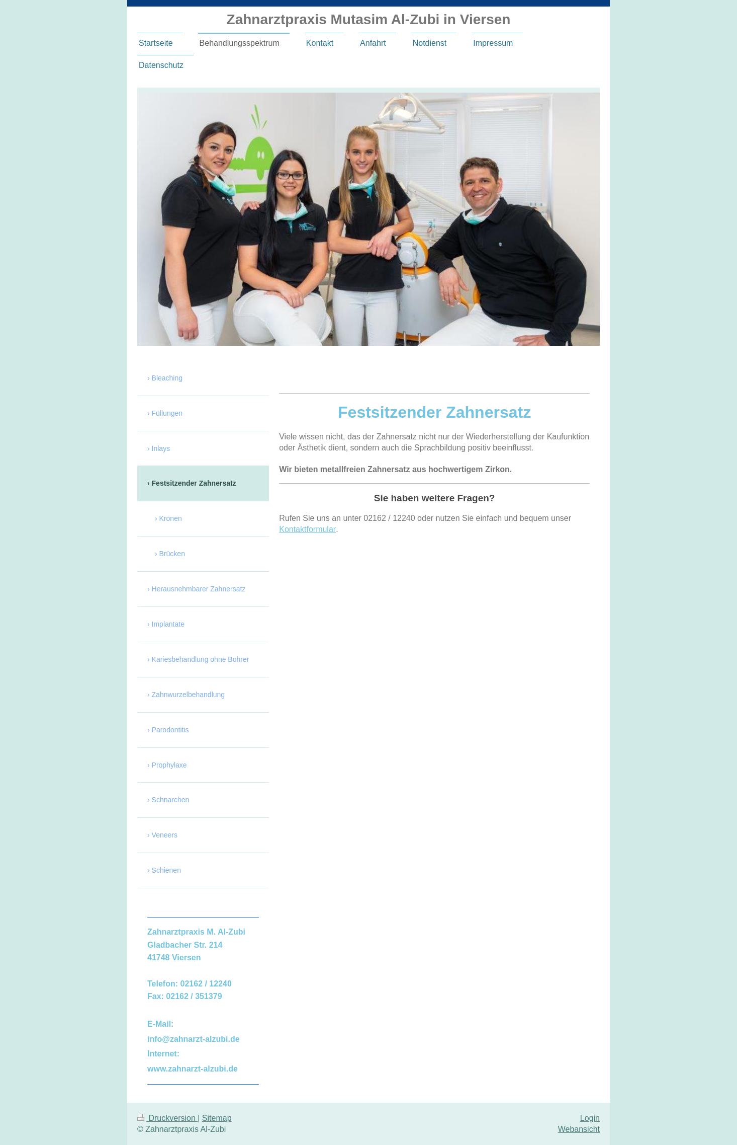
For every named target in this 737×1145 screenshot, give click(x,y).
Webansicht (579, 1129)
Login (590, 1118)
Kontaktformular (307, 529)
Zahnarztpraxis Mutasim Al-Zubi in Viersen (369, 19)
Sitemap (217, 1118)
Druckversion (167, 1118)
